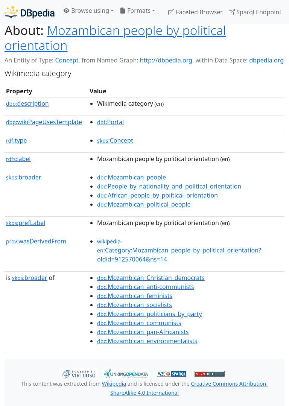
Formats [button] (135, 10)
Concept (66, 60)
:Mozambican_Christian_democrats (151, 278)
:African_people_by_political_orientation (157, 195)
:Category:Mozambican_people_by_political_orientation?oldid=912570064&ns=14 (179, 250)
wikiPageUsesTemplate (44, 122)
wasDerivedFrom (36, 241)
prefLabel (25, 223)
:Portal (110, 122)
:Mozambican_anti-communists (145, 287)
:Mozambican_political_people (143, 204)
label (18, 159)
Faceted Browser (195, 12)
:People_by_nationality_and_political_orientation (169, 186)
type (16, 140)
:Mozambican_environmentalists (147, 341)
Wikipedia (114, 383)
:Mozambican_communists (139, 323)
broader (23, 177)
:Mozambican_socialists (134, 305)
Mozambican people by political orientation (115, 37)
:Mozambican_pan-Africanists (143, 332)
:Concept (115, 140)
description (27, 103)
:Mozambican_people (131, 177)
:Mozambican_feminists (134, 296)
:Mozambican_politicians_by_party (149, 314)
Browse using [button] (86, 10)
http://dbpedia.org (166, 60)
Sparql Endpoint (255, 12)
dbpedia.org (266, 60)
